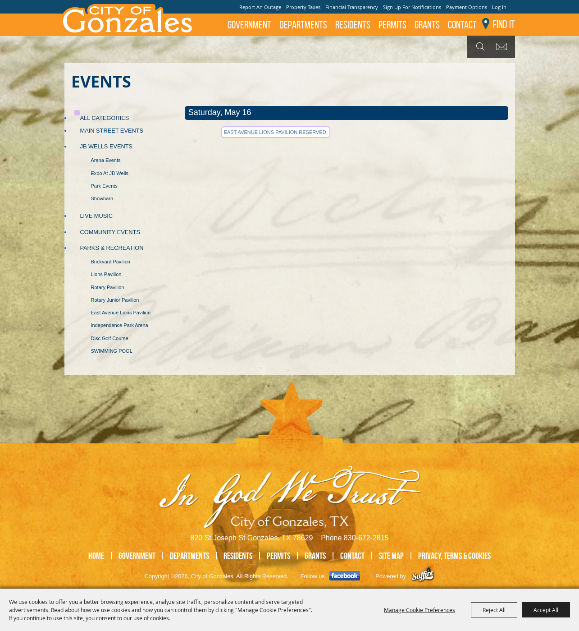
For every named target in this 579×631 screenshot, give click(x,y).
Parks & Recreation (112, 247)
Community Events (110, 232)
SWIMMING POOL (111, 351)
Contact (462, 25)
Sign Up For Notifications (412, 7)
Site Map (391, 556)
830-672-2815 (366, 538)
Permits (392, 25)
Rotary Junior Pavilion (115, 300)
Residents (352, 25)
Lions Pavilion (106, 274)
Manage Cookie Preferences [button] (419, 609)
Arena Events (106, 160)
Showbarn (102, 198)
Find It (504, 24)
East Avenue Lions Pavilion (121, 312)
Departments (303, 25)
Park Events (104, 186)
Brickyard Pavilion (110, 261)
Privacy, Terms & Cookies (454, 556)
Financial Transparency (351, 7)
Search (479, 47)
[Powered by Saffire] (423, 576)
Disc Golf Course (109, 338)
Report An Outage (260, 7)
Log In (499, 7)
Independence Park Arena (119, 325)
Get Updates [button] (503, 47)
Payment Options (466, 7)
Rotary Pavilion (107, 287)
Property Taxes (303, 7)
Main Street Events (112, 130)
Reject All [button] (494, 609)
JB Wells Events (106, 146)
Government (249, 25)
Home (96, 556)
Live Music (96, 215)
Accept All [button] (545, 609)
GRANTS (427, 25)
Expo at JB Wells (110, 173)
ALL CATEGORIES (104, 118)
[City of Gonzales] (127, 18)
